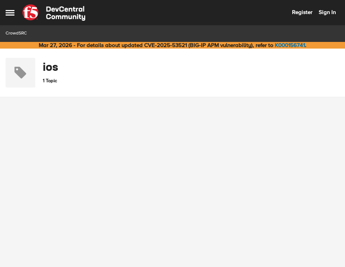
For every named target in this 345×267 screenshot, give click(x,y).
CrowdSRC (16, 33)
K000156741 (290, 45)
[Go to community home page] (54, 13)
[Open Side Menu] (10, 12)
